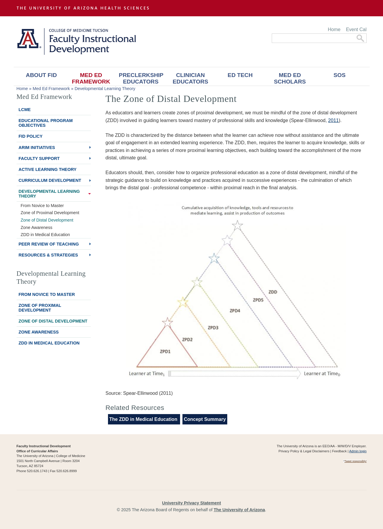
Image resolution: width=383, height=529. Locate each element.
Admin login (357, 451)
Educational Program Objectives (46, 123)
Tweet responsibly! (355, 461)
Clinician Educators (190, 78)
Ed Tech (240, 75)
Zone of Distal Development (47, 220)
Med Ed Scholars (290, 78)
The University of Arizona (239, 509)
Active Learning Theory (48, 169)
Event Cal (356, 29)
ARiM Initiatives (37, 147)
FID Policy (31, 136)
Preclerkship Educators (141, 78)
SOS (339, 75)
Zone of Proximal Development (50, 212)
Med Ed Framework (91, 78)
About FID (41, 75)
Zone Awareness (37, 227)
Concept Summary (205, 419)
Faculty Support (39, 158)
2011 (333, 120)
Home (334, 29)
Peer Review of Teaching (49, 244)
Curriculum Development (50, 180)
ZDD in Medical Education (45, 234)
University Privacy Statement (191, 503)
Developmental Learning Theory (104, 88)
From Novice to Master (42, 205)
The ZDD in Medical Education (144, 419)
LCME (25, 109)
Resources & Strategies (48, 255)
